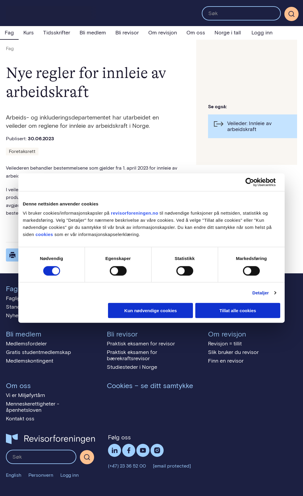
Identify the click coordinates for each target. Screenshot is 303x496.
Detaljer (260, 292)
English (13, 475)
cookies (44, 234)
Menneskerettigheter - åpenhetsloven (32, 407)
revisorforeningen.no (134, 213)
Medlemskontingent (29, 361)
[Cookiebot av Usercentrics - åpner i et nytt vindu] (254, 182)
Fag (9, 32)
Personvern (40, 475)
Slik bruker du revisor (233, 352)
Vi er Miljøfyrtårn (25, 395)
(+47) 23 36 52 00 (127, 466)
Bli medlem (93, 32)
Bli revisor (127, 32)
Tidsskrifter (56, 32)
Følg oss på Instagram (157, 450)
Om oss (195, 32)
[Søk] (291, 14)
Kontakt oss (20, 418)
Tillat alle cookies (237, 310)
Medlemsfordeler (26, 343)
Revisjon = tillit (225, 343)
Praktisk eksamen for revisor (141, 343)
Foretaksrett (22, 151)
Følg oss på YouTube (142, 450)
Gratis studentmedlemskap (38, 352)
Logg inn (262, 32)
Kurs (28, 32)
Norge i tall (228, 32)
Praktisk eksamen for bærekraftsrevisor (132, 355)
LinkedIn (114, 450)
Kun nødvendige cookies (150, 310)
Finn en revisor (226, 361)
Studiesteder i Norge (132, 367)
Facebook (128, 450)
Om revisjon (162, 32)
